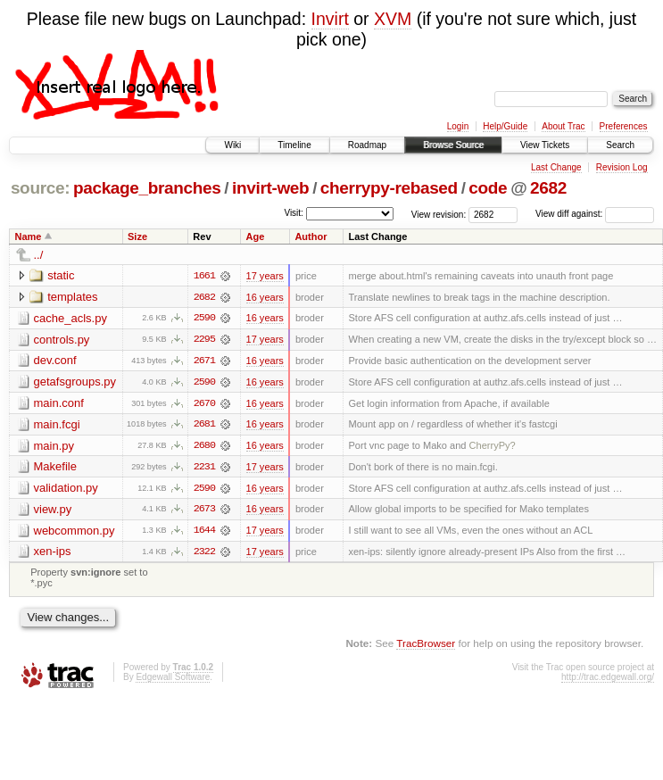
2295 (204, 340)
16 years (265, 297)
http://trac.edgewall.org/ (607, 680)
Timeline (294, 145)
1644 (204, 533)
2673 (204, 511)
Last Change (556, 167)
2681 (204, 426)
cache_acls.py (70, 318)
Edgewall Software (173, 680)
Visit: (293, 213)
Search (620, 145)
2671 (204, 361)
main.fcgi (57, 425)
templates (72, 296)
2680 (204, 447)
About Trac (563, 126)
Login (457, 126)
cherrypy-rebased (389, 187)
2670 (204, 404)
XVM (392, 19)
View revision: (439, 214)
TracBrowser (425, 645)
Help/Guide (505, 126)
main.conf (59, 404)
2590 (204, 318)
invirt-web (270, 187)
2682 (548, 187)
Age (254, 236)
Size (137, 236)
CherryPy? (492, 447)
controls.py (62, 339)
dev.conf (55, 361)
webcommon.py (74, 532)
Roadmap (367, 145)
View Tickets (544, 145)
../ (39, 254)
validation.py (66, 489)
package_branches (147, 187)
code (487, 187)
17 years (265, 275)
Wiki (232, 145)
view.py (53, 511)
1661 (204, 276)
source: (40, 187)
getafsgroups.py (75, 382)
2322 (204, 554)
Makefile (55, 468)
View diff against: (594, 214)
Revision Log (622, 167)
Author (310, 236)
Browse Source (453, 145)
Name (28, 236)
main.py (54, 446)
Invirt (330, 19)
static (60, 275)
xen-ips (52, 553)
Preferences (624, 126)
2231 (204, 468)
